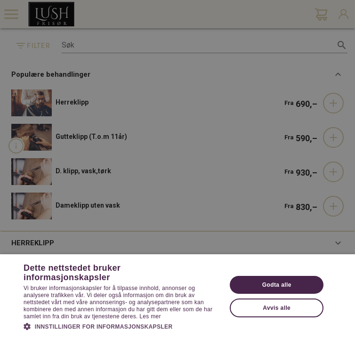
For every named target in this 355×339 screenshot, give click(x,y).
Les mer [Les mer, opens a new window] (150, 316)
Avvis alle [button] (276, 308)
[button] (122, 326)
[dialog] (177, 169)
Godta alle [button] (276, 285)
